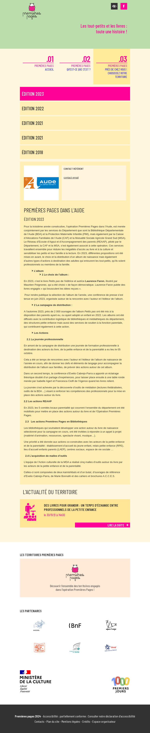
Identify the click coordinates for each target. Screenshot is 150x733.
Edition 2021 (32, 123)
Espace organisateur (104, 721)
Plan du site (52, 721)
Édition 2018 (32, 152)
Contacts (39, 721)
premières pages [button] (111, 66)
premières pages (38, 62)
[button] (114, 6)
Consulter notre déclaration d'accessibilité (111, 716)
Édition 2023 (33, 94)
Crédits (86, 721)
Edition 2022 (33, 108)
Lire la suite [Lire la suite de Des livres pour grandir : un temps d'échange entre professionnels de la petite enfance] (116, 525)
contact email (71, 177)
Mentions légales (71, 721)
